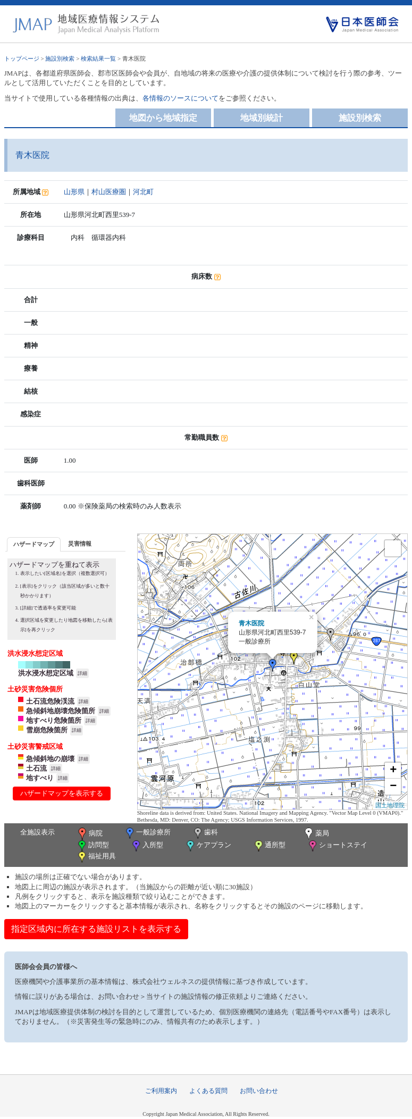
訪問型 (92, 845)
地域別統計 (261, 117)
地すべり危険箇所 (53, 720)
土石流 (36, 768)
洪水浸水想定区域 (45, 673)
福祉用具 (96, 857)
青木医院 (251, 623)
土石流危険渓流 (50, 701)
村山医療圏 (108, 192)
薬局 (315, 834)
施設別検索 (59, 58)
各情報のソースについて (180, 98)
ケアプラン (207, 845)
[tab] (34, 544)
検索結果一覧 (98, 58)
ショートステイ (337, 845)
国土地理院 (390, 805)
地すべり (40, 778)
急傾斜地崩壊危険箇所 (60, 711)
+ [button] (393, 771)
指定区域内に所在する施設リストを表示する (96, 928)
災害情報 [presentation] (79, 543)
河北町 (143, 192)
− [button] (393, 787)
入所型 (146, 845)
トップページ (21, 58)
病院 (89, 834)
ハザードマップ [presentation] (33, 544)
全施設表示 (37, 832)
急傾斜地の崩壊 (50, 759)
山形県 (74, 192)
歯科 (205, 833)
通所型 (269, 845)
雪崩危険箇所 (47, 730)
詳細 (82, 673)
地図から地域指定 (163, 117)
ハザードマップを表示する (61, 793)
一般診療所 (147, 833)
